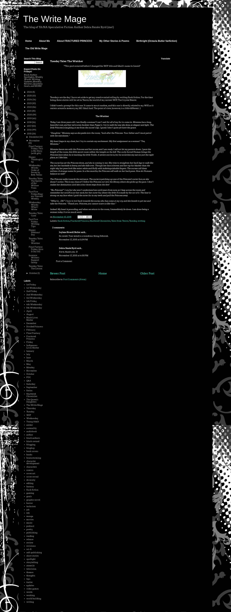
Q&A (28, 381)
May (28, 364)
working (30, 595)
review (29, 543)
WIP (28, 415)
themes (29, 572)
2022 (29, 107)
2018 (29, 122)
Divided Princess (34, 326)
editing (29, 483)
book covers (32, 451)
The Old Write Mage (36, 48)
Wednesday (32, 418)
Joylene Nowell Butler (69, 232)
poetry (29, 529)
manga (29, 516)
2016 (29, 130)
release (29, 539)
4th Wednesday (34, 304)
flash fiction (64, 221)
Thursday (31, 408)
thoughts (30, 576)
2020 (29, 115)
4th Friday (31, 301)
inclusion (31, 506)
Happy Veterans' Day (34, 232)
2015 (29, 134)
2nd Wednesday (34, 295)
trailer (29, 582)
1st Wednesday (33, 288)
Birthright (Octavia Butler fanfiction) (156, 41)
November (34, 141)
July (28, 354)
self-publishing (34, 552)
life (28, 513)
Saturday (30, 384)
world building (33, 599)
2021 (29, 111)
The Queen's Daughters (32, 400)
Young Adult (32, 422)
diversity (30, 480)
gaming (30, 493)
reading (30, 536)
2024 (29, 99)
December (34, 137)
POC (28, 377)
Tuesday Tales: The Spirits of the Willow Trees (36, 183)
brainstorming (33, 458)
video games (32, 589)
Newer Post (57, 273)
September (31, 387)
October (33, 273)
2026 (29, 92)
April (29, 311)
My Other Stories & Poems (114, 41)
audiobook (31, 431)
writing (141, 221)
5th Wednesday (34, 308)
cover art (30, 473)
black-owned (32, 441)
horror (29, 503)
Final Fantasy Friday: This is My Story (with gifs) (36, 149)
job (27, 510)
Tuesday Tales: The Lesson (36, 267)
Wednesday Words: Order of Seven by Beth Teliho (35, 170)
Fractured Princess (79, 221)
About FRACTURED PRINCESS (74, 41)
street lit (30, 566)
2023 (29, 103)
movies (30, 519)
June (28, 358)
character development (32, 462)
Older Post (147, 273)
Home (28, 41)
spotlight (30, 559)
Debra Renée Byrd (67, 248)
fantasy (30, 486)
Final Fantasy (33, 333)
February (30, 330)
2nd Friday (31, 291)
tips (28, 579)
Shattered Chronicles (100, 221)
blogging (30, 445)
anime (29, 425)
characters (31, 467)
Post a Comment (64, 261)
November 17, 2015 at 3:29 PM (73, 239)
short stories (32, 556)
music (29, 523)
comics (29, 470)
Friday (29, 342)
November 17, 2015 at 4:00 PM (73, 255)
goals (29, 496)
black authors (33, 438)
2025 (29, 96)
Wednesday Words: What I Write (35, 206)
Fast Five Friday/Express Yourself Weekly (36, 195)
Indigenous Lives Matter (32, 346)
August (29, 314)
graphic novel (33, 500)
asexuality (31, 428)
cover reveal (32, 477)
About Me (44, 41)
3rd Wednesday (34, 298)
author (29, 435)
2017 (29, 126)
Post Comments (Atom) (74, 279)
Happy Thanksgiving (36, 159)
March (29, 361)
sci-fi (29, 549)
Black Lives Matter (32, 319)
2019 (29, 118)
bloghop (30, 448)
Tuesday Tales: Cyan (36, 214)
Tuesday (133, 221)
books (29, 455)
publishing (31, 533)
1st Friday (31, 285)
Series (29, 390)
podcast (30, 526)
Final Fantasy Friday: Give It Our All (36, 249)
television (31, 569)
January (30, 351)
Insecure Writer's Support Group (34, 259)
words (29, 592)
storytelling (32, 562)
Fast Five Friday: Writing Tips (34, 222)
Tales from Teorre (119, 221)
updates (30, 585)
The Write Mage (55, 19)
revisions (31, 546)
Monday (30, 367)
